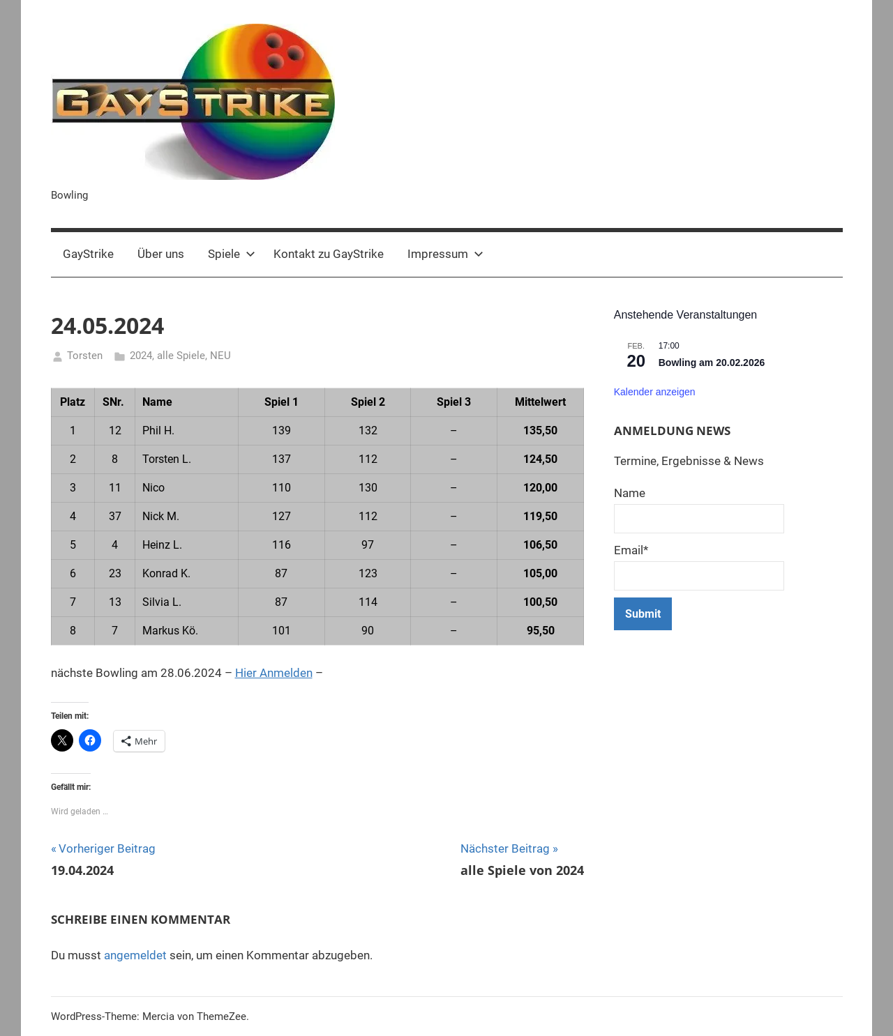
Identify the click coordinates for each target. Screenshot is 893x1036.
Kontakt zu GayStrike (328, 254)
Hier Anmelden (274, 673)
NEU (220, 355)
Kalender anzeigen (655, 391)
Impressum (445, 254)
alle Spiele (181, 355)
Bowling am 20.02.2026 (712, 362)
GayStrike (88, 254)
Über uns (160, 254)
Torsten (85, 355)
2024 (141, 355)
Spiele (231, 254)
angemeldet (135, 955)
